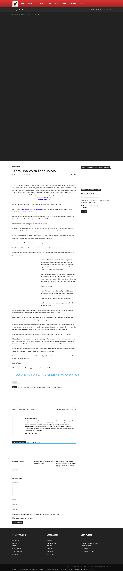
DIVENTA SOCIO (51, 549)
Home (23, 4)
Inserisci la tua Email (88, 193)
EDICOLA (15, 554)
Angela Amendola (18, 174)
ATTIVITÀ (49, 546)
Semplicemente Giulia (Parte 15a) (66, 410)
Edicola (56, 4)
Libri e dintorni (21, 14)
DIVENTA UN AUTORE (87, 551)
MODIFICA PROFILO (86, 549)
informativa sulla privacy (88, 201)
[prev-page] (13, 470)
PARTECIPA (50, 551)
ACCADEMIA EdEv (52, 543)
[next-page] (16, 470)
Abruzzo (20, 387)
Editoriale (40, 4)
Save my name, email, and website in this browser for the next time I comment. (36, 514)
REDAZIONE (15, 540)
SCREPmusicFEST (17, 551)
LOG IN (83, 540)
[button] (108, 4)
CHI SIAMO (50, 540)
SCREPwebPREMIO (18, 549)
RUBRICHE (15, 543)
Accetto (84, 207)
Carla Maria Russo (44, 200)
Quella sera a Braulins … (18, 461)
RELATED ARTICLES (19, 442)
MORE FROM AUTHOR (33, 442)
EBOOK (14, 546)
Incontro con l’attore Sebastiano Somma (47, 374)
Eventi (49, 4)
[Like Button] (14, 382)
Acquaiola (26, 387)
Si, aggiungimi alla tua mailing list (22, 518)
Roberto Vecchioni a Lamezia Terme (23, 410)
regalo (54, 387)
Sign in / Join (107, 10)
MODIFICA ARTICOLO (87, 546)
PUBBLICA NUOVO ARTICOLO (89, 543)
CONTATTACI (50, 554)
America (33, 387)
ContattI (82, 4)
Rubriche (31, 4)
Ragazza (49, 387)
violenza (60, 387)
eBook (64, 4)
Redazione (72, 4)
